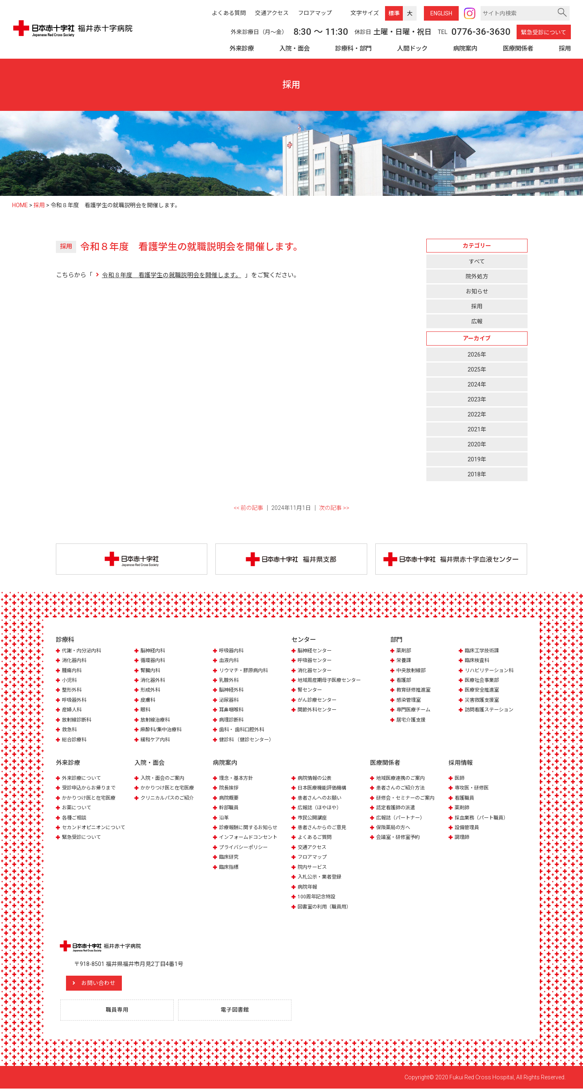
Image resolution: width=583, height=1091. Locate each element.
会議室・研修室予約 (399, 839)
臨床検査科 (478, 662)
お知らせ (477, 291)
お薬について (78, 809)
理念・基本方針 (237, 779)
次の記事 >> (334, 508)
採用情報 (461, 764)
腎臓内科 (151, 672)
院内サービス (313, 868)
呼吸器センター (316, 662)
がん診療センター (319, 701)
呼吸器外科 (75, 701)
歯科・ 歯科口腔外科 (243, 731)
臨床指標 (229, 868)
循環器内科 (153, 662)
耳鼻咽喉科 (232, 711)
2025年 (477, 369)
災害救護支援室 (483, 701)
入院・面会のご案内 (164, 779)
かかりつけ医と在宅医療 (91, 799)
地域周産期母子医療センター (332, 682)
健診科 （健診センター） (248, 741)
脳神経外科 (232, 691)
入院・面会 (294, 48)
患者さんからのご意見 (324, 829)
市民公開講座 (313, 819)
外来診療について (83, 779)
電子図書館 (236, 1012)
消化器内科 (75, 662)
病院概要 (229, 799)
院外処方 (477, 276)
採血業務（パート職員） (484, 819)
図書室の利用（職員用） (326, 908)
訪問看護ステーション (491, 711)
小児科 (70, 682)
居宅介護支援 (412, 721)
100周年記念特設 (318, 898)
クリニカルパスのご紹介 (169, 799)
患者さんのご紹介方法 (402, 789)
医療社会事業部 (483, 682)
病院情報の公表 (316, 779)
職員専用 (118, 1012)
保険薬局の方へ (394, 829)
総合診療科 (75, 741)
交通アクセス (313, 848)
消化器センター (316, 672)
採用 (565, 48)
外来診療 (242, 48)
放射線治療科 (156, 721)
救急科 (70, 731)
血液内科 (229, 662)
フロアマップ (313, 858)
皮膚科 (148, 701)
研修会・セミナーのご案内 (407, 799)
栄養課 (404, 662)
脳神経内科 (153, 652)
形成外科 (151, 691)
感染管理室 (409, 701)
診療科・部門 (353, 48)
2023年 (477, 399)
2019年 (477, 459)
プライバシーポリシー (245, 848)
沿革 (224, 819)
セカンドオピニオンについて (96, 829)
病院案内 (465, 48)
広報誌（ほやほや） (321, 809)
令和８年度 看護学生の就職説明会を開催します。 (171, 275)
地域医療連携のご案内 (402, 779)
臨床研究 (229, 858)
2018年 (477, 474)
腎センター (311, 691)
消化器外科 (153, 682)
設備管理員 (468, 829)
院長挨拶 (229, 789)
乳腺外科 (229, 682)
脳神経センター (316, 652)
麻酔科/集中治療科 (162, 731)
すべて (477, 261)
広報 (477, 321)
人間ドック (412, 48)
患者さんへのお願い (321, 799)
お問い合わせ (106, 984)
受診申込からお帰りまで (91, 789)
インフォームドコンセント (250, 839)
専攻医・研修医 (473, 789)
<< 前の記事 (248, 508)
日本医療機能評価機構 (324, 789)
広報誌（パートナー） (402, 819)
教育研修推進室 (414, 691)
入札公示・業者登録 (321, 878)
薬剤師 (462, 809)
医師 (460, 779)
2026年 (477, 354)
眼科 (145, 711)
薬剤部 (404, 652)
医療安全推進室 (483, 691)
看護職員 (465, 799)
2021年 (477, 429)
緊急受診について (543, 32)
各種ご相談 (75, 819)
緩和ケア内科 (156, 741)
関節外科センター (319, 711)
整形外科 (72, 691)
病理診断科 (232, 721)
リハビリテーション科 (491, 672)
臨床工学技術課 (483, 652)
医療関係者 (518, 48)
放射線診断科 (78, 721)
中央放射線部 (412, 672)
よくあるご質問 (316, 839)
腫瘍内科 (72, 672)
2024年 (477, 384)
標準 (394, 13)
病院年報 (308, 888)
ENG (441, 13)
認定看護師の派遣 (397, 809)
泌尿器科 (229, 701)
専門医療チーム (414, 711)
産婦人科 (72, 711)
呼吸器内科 (232, 652)
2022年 (477, 414)
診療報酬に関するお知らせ (250, 829)
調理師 (462, 839)
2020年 (477, 444)
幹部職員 (229, 809)
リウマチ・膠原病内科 (245, 672)
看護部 (404, 682)
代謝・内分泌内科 (83, 652)
